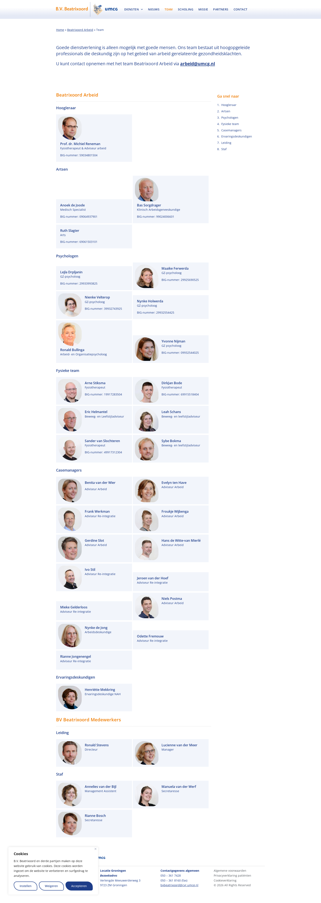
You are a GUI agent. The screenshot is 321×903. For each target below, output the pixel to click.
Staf (224, 149)
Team (169, 9)
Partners (220, 9)
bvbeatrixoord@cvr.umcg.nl (179, 885)
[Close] (95, 849)
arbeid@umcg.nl (197, 63)
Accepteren (79, 886)
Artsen (225, 111)
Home (60, 30)
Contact (241, 9)
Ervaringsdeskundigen (236, 136)
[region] (53, 871)
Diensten (133, 9)
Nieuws (153, 9)
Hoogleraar (228, 105)
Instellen (26, 886)
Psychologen (229, 117)
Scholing (185, 9)
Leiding (226, 143)
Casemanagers (231, 130)
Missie (203, 9)
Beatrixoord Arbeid (80, 30)
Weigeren (51, 886)
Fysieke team (230, 124)
